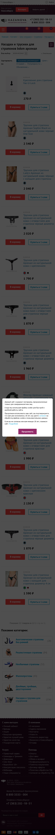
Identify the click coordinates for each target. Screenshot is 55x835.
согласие (42, 416)
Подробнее (13, 424)
